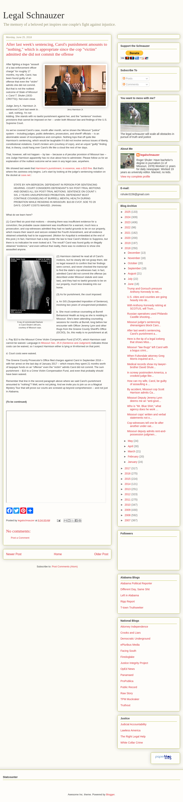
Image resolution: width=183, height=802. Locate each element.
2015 (128, 478)
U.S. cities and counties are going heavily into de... (147, 298)
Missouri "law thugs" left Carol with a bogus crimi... (147, 349)
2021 (128, 232)
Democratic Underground (135, 638)
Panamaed (126, 674)
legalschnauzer (150, 154)
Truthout (125, 705)
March (132, 451)
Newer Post (14, 554)
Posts (127, 78)
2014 (128, 483)
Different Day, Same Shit (135, 589)
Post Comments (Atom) (65, 566)
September (134, 268)
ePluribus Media (130, 644)
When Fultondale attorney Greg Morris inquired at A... (145, 357)
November (134, 258)
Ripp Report (127, 601)
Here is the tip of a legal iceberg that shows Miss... (146, 340)
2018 (128, 248)
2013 (128, 489)
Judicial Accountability (133, 724)
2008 (128, 515)
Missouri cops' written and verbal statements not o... (146, 416)
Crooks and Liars (130, 632)
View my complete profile (135, 176)
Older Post (101, 554)
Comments (131, 84)
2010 (128, 504)
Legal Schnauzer (33, 15)
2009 (128, 509)
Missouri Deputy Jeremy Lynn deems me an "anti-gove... (144, 399)
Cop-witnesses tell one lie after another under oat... (145, 424)
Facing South (128, 650)
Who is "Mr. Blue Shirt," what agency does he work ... (144, 408)
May (130, 440)
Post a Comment (20, 537)
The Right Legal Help (133, 736)
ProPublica (126, 681)
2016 (128, 473)
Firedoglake (127, 656)
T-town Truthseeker (131, 607)
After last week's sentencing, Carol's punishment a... (144, 332)
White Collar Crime (131, 742)
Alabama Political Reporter (136, 583)
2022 (128, 227)
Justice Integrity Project (134, 662)
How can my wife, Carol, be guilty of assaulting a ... (147, 382)
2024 (128, 217)
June (131, 283)
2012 (128, 494)
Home (58, 554)
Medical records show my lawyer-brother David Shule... (147, 366)
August (132, 273)
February (133, 456)
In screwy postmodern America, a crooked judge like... (147, 374)
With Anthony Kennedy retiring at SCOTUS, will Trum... (146, 307)
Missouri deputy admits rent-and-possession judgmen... (146, 433)
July (130, 278)
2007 (128, 520)
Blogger (110, 794)
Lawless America (130, 730)
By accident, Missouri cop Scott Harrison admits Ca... (145, 391)
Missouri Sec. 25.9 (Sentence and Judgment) (66, 342)
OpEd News (127, 668)
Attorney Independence (134, 626)
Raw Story (126, 693)
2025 (128, 211)
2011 (128, 499)
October (133, 263)
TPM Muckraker (129, 699)
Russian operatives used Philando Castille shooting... (147, 315)
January (133, 461)
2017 (128, 468)
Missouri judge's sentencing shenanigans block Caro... (144, 324)
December (134, 252)
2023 (128, 222)
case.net (25, 175)
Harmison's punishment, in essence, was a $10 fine (63, 168)
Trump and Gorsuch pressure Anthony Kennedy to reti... (144, 290)
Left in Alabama (129, 595)
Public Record (128, 687)
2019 (128, 243)
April (131, 446)
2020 (128, 237)
